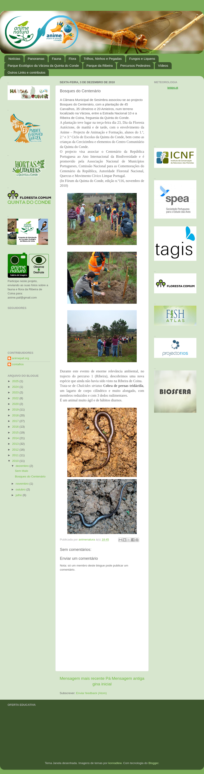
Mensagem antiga (128, 678)
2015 (16, 432)
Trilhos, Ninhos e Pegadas (103, 58)
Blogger (153, 763)
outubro (21, 489)
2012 (16, 449)
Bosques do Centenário (30, 476)
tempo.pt (172, 87)
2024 (16, 386)
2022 (16, 398)
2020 (16, 404)
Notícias (14, 58)
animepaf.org (20, 358)
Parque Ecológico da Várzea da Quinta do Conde (43, 65)
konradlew (115, 763)
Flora (72, 58)
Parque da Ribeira (99, 65)
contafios (18, 364)
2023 (16, 392)
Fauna (56, 58)
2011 (16, 455)
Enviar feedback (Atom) (91, 693)
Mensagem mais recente (82, 678)
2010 (16, 460)
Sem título (21, 470)
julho (19, 495)
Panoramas (36, 58)
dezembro (23, 465)
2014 (16, 438)
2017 (16, 421)
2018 (16, 415)
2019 (16, 409)
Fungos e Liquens (142, 58)
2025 (16, 381)
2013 (16, 443)
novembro (23, 483)
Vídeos (163, 65)
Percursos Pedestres (135, 65)
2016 (16, 426)
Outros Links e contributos (26, 72)
